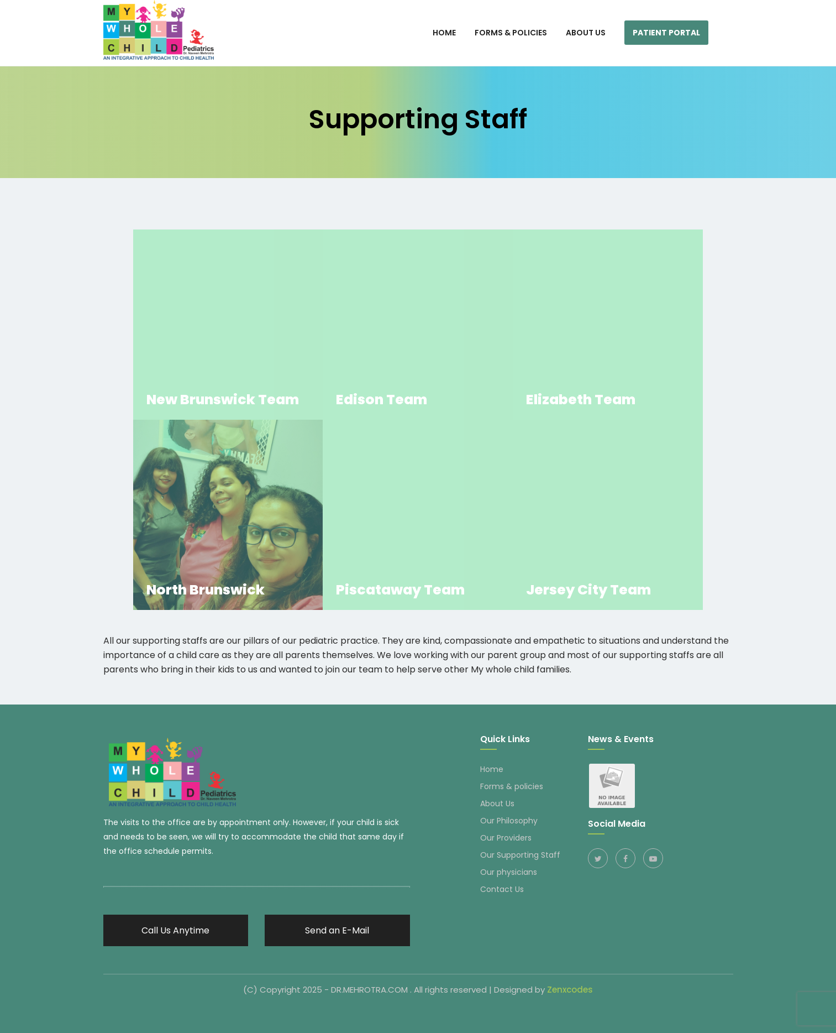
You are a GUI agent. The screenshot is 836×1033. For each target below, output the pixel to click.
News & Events (621, 739)
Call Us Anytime (175, 930)
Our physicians (508, 872)
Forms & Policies (511, 32)
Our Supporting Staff (520, 854)
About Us (586, 32)
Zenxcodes (570, 989)
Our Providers (506, 837)
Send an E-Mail (337, 930)
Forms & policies (511, 786)
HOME (444, 32)
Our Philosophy (509, 820)
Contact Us (502, 889)
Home (491, 769)
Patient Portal (666, 32)
